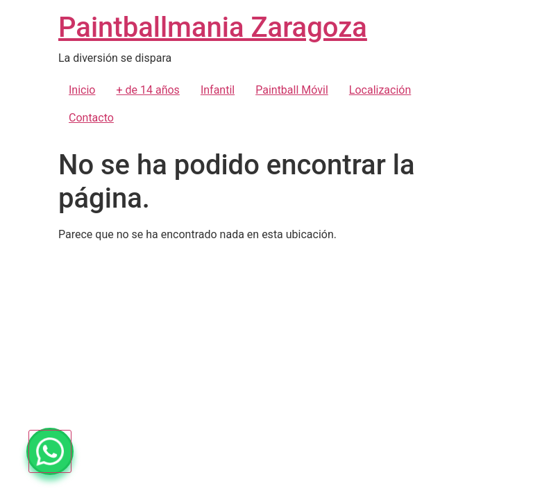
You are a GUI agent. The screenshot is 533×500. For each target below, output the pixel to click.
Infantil (218, 90)
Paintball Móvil (291, 90)
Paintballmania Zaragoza (212, 27)
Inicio (82, 90)
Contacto (91, 117)
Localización (380, 90)
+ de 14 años (147, 90)
